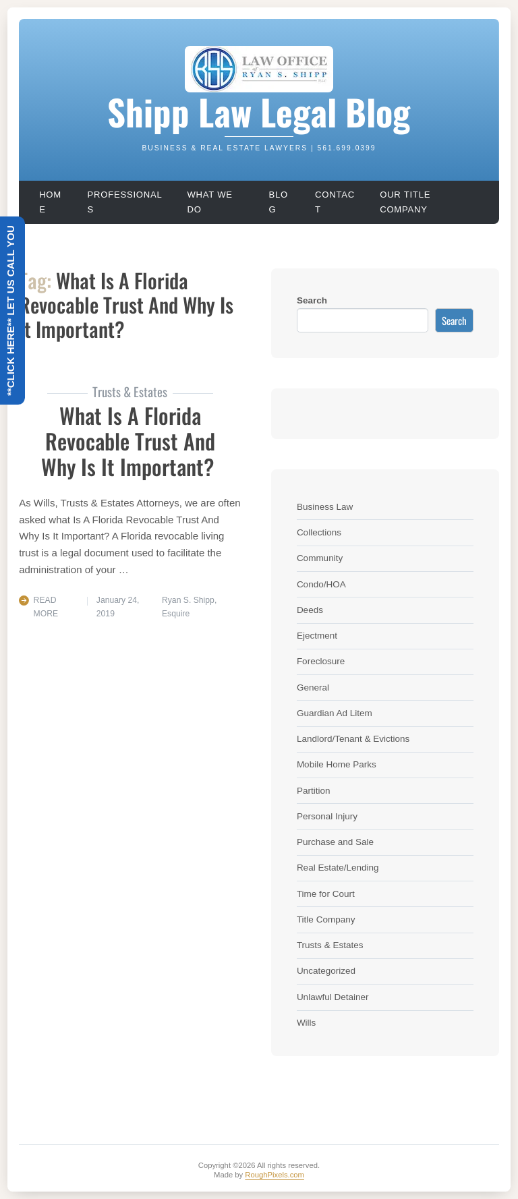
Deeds (310, 610)
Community (320, 558)
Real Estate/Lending (338, 867)
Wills (306, 1023)
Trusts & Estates (330, 945)
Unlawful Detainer (333, 997)
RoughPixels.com (274, 1175)
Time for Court (326, 894)
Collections (319, 532)
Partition (313, 791)
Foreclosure (321, 661)
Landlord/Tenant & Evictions (353, 739)
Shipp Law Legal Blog (258, 111)
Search (312, 300)
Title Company (326, 919)
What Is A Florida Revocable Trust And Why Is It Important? (130, 441)
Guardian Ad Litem (334, 713)
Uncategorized (326, 971)
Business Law (325, 507)
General (313, 687)
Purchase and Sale (335, 842)
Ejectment (317, 636)
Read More (46, 606)
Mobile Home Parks (336, 764)
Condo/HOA (321, 584)
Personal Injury (327, 816)
